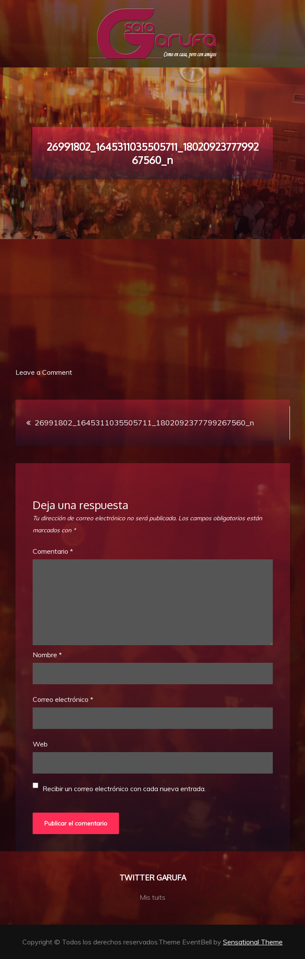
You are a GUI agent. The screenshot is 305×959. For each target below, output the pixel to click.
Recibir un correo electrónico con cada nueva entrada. (124, 788)
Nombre (47, 654)
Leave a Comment (43, 372)
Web (40, 744)
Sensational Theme (253, 942)
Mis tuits (152, 897)
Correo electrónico (63, 699)
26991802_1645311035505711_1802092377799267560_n (144, 423)
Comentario (53, 551)
